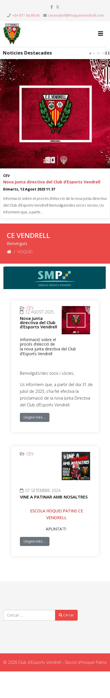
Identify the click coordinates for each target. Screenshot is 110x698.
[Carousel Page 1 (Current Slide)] (90, 53)
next (104, 53)
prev (99, 53)
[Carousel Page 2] (94, 53)
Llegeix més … (35, 417)
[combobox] (29, 615)
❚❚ (107, 53)
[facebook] (51, 7)
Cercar (66, 615)
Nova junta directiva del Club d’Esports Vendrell (51, 182)
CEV (6, 175)
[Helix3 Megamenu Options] (100, 33)
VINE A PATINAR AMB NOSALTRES (54, 497)
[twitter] (58, 7)
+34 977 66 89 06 (26, 15)
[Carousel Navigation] (100, 52)
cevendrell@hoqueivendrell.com (76, 15)
